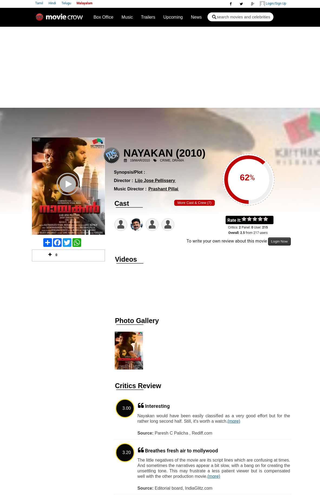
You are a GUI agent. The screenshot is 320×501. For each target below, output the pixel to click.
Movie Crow (60, 19)
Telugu (66, 3)
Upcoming (173, 17)
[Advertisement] (160, 67)
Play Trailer (68, 191)
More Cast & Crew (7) (194, 203)
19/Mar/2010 (140, 160)
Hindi (52, 3)
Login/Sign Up (273, 3)
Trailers (148, 17)
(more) (233, 421)
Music (127, 17)
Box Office (104, 17)
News (196, 17)
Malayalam (85, 3)
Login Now (279, 241)
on (268, 219)
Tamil (39, 3)
